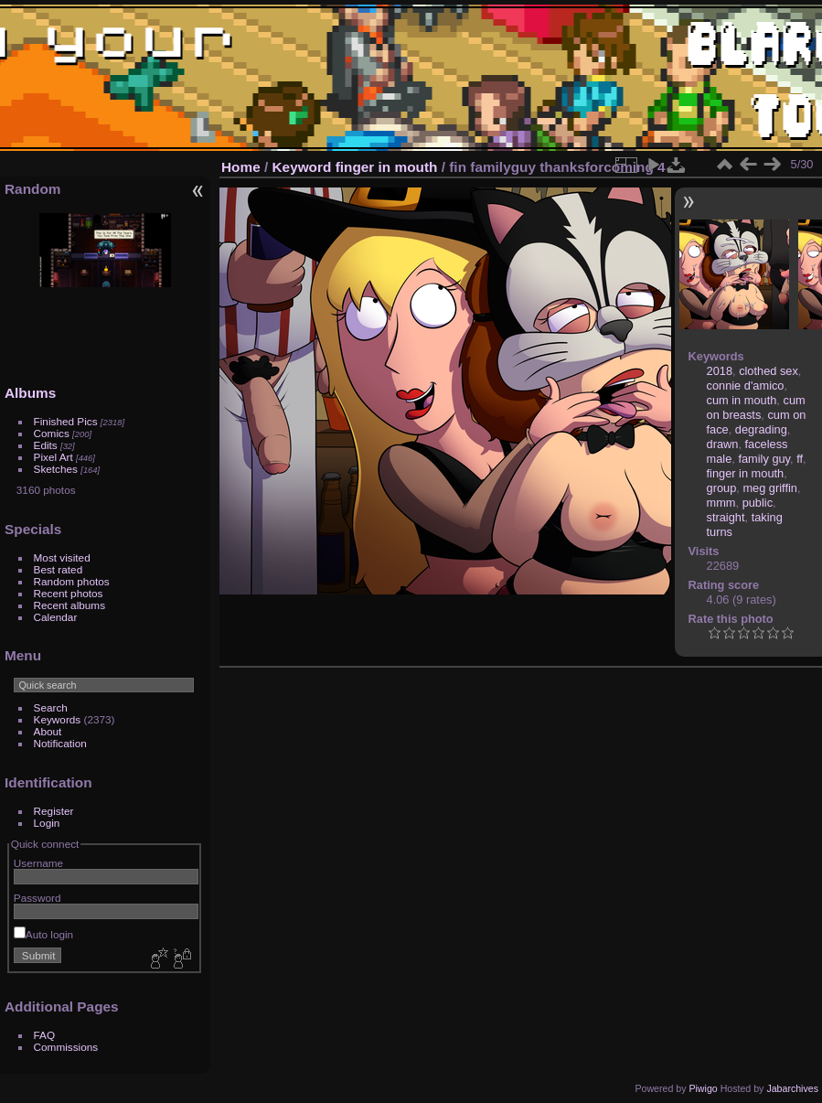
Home (241, 167)
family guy (764, 459)
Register (54, 811)
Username (38, 863)
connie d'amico (746, 385)
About (48, 731)
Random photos (72, 581)
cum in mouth (742, 400)
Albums (30, 393)
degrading (761, 429)
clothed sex (768, 371)
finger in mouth (387, 167)
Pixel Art (53, 457)
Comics (51, 433)
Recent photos (68, 593)
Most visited (62, 557)
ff (799, 459)
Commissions (66, 1047)
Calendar (56, 617)
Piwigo (703, 1088)
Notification (60, 743)
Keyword (302, 167)
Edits (46, 445)
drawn (723, 444)
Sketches (56, 469)
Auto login (43, 934)
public (757, 502)
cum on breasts (756, 407)
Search (51, 707)
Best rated (58, 569)
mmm (721, 502)
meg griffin (769, 488)
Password (37, 898)
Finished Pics (66, 421)
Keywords (57, 719)
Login (47, 823)
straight (726, 517)
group (722, 488)
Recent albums (69, 605)
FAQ (45, 1035)
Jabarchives (792, 1088)
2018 (719, 371)
